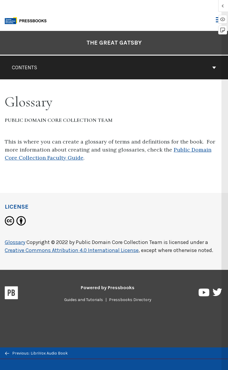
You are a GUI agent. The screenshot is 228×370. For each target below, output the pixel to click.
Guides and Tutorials (83, 299)
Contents (114, 67)
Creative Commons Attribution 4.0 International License (72, 250)
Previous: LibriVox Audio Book (36, 353)
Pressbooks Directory (130, 299)
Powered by (107, 287)
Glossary (15, 242)
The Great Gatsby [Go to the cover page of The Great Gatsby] (114, 42)
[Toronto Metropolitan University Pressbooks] (27, 20)
